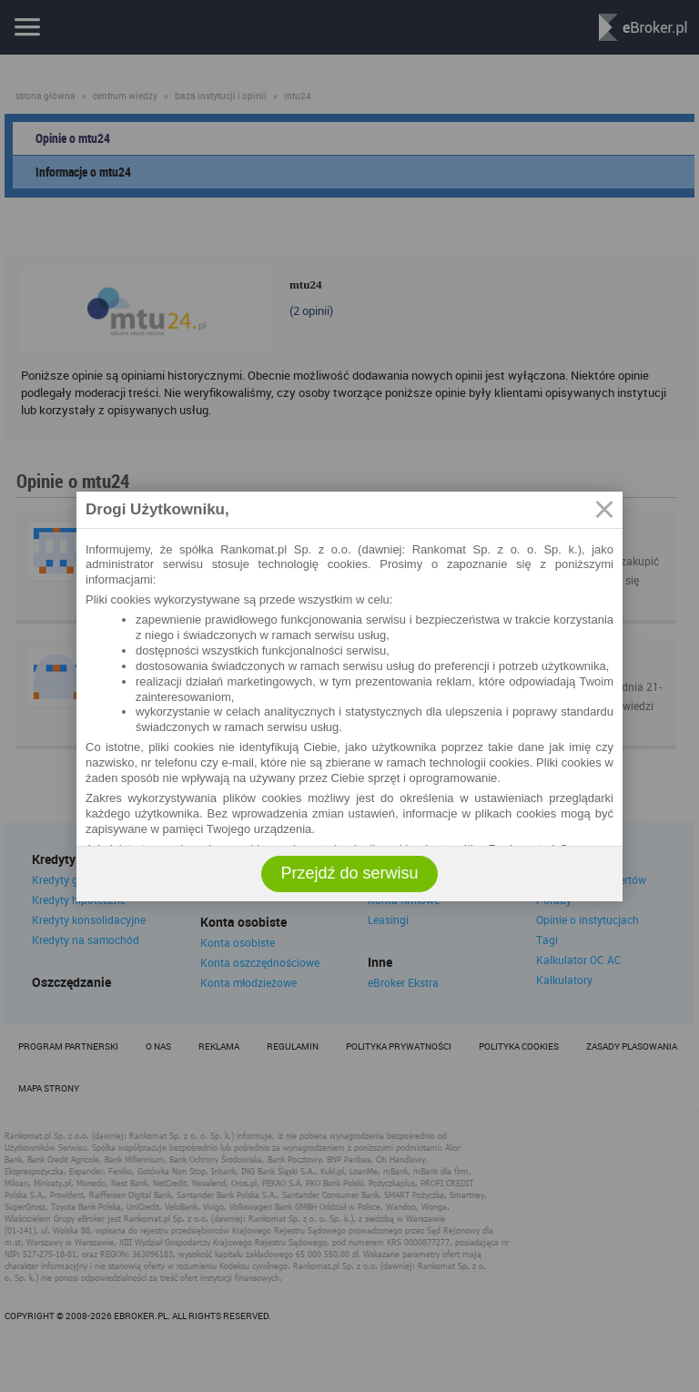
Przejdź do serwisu (349, 873)
